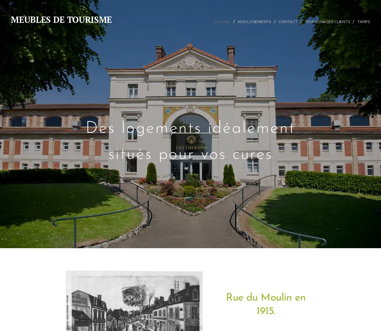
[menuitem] (225, 22)
